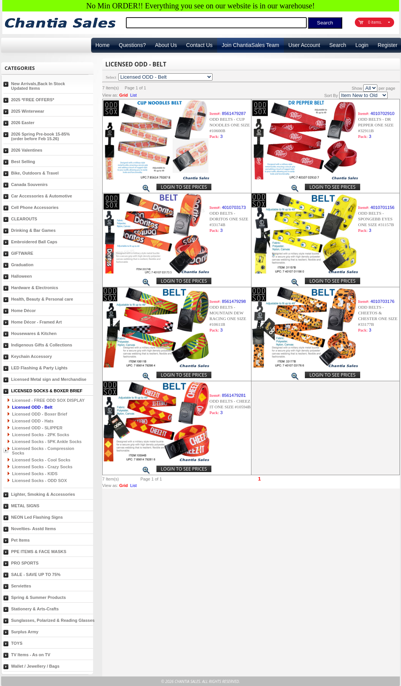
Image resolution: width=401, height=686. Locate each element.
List (133, 95)
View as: (110, 95)
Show (357, 88)
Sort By (331, 95)
